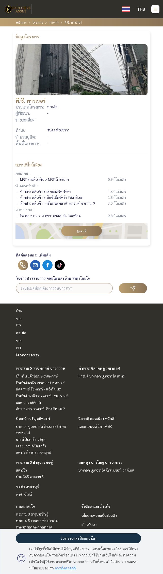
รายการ (54, 22)
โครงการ (37, 22)
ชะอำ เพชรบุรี (27, 486)
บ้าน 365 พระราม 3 (30, 476)
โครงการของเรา (27, 355)
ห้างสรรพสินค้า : (26, 185)
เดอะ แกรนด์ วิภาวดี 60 (95, 426)
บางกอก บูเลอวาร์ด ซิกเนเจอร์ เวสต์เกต (106, 470)
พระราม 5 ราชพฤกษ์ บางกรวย (40, 368)
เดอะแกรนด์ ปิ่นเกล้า (31, 446)
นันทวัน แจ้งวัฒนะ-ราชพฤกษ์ (37, 376)
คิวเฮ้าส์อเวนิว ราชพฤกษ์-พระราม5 (40, 382)
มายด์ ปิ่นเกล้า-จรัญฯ (30, 439)
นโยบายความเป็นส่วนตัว (99, 515)
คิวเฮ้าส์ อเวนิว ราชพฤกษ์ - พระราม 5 (42, 395)
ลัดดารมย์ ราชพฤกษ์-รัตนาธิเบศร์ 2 (40, 408)
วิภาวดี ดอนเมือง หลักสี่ (96, 418)
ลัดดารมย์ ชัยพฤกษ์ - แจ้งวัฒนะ (38, 389)
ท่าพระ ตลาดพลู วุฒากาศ (99, 368)
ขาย (19, 318)
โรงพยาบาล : (24, 209)
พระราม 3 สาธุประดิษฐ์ (34, 462)
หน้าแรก (21, 22)
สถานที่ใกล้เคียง (28, 165)
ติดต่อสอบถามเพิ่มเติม (33, 255)
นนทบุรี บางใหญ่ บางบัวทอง (100, 462)
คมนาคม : (22, 173)
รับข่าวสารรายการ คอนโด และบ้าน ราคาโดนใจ (53, 278)
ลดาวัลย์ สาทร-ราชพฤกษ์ (33, 452)
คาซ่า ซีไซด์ (24, 494)
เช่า (18, 325)
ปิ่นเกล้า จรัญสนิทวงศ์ (33, 418)
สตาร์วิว (21, 470)
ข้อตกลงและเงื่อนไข (95, 506)
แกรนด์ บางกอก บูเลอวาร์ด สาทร (101, 376)
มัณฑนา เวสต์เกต (28, 402)
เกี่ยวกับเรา (89, 524)
